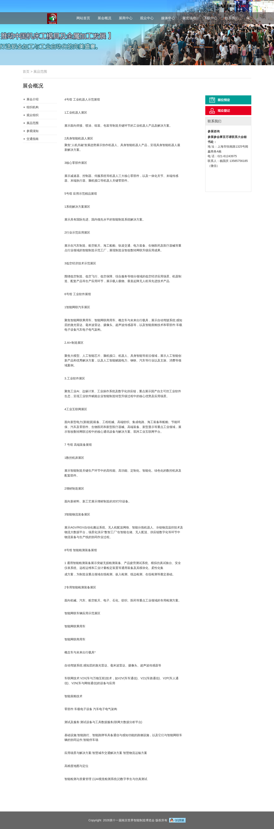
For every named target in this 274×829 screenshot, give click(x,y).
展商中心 (126, 18)
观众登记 (228, 110)
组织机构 (33, 107)
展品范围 (33, 123)
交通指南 (33, 139)
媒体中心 (168, 18)
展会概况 (104, 18)
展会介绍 (33, 99)
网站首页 (83, 18)
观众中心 (147, 18)
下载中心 (210, 18)
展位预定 (228, 99)
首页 (26, 71)
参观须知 (33, 131)
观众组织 (33, 115)
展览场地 (189, 18)
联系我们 (231, 18)
